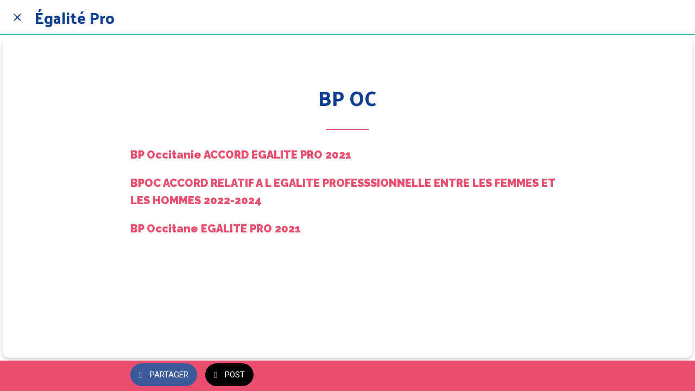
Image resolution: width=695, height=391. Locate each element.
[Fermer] (17, 17)
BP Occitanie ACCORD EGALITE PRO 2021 (240, 154)
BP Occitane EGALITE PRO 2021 (215, 228)
